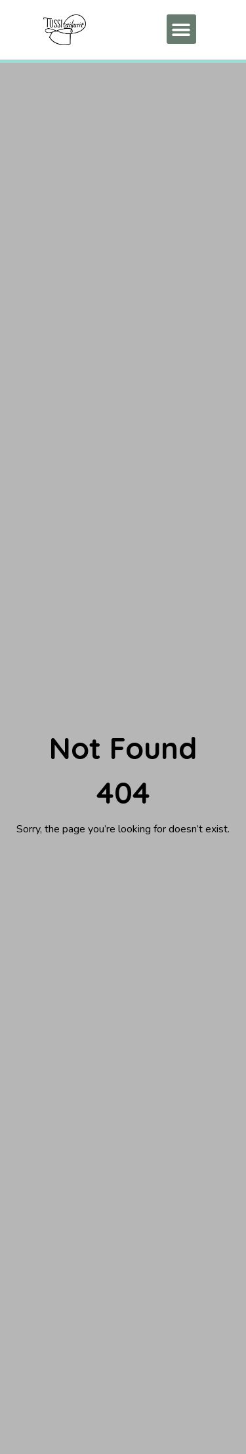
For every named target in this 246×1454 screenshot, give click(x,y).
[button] (181, 29)
